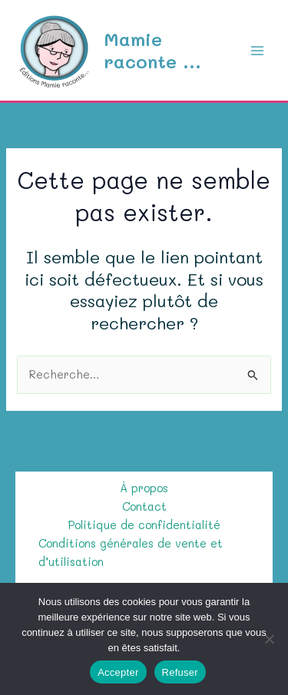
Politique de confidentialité (144, 525)
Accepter (118, 672)
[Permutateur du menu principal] (257, 50)
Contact (144, 506)
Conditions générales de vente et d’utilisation (130, 552)
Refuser (180, 672)
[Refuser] (268, 639)
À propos (144, 488)
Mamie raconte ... (152, 49)
